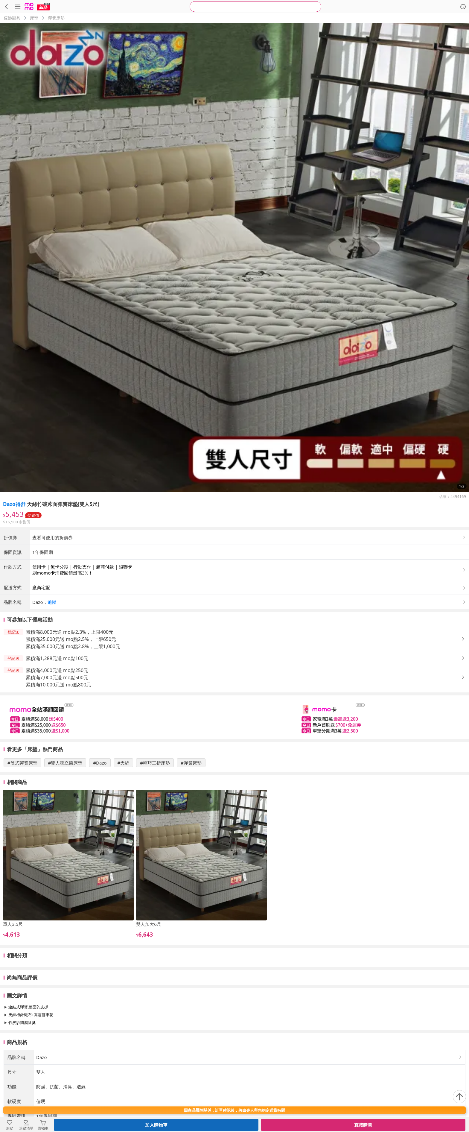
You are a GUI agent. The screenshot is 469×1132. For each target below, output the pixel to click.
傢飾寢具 (12, 18)
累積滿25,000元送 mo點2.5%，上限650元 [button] (71, 689)
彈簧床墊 (56, 18)
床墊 (34, 18)
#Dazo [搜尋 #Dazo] (99, 812)
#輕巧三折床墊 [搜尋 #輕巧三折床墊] (155, 812)
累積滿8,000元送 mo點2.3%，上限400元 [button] (69, 681)
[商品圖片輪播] (234, 257)
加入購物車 (156, 1125)
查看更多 (234, 1086)
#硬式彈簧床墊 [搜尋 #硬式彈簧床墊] (22, 812)
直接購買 (363, 1125)
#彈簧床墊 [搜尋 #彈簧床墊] (191, 812)
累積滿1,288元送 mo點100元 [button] (57, 708)
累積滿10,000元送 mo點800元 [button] (58, 734)
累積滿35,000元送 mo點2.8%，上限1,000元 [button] (73, 696)
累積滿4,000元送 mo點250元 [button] (57, 720)
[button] (249, 652)
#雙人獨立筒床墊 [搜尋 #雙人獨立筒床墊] (65, 812)
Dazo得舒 (14, 504)
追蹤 (52, 652)
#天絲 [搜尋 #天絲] (124, 812)
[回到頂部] (459, 1096)
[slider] (234, 766)
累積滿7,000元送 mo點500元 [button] (57, 727)
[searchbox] (255, 6)
